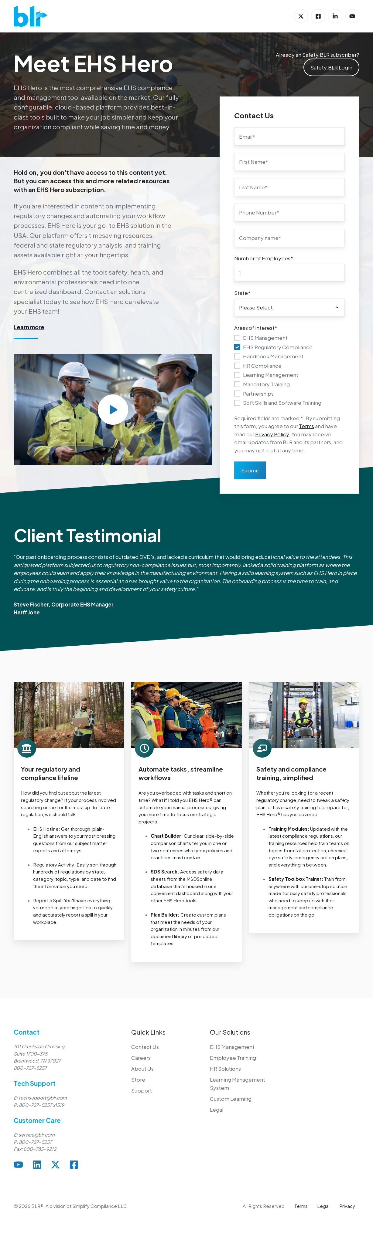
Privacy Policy (272, 434)
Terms (306, 426)
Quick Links (148, 1032)
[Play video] (113, 409)
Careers (141, 1057)
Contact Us (145, 1046)
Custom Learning (231, 1098)
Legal (216, 1109)
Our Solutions (230, 1032)
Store (138, 1079)
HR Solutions (225, 1068)
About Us (142, 1068)
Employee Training (233, 1057)
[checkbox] (289, 370)
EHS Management (232, 1046)
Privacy (347, 1206)
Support (141, 1090)
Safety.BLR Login (331, 67)
